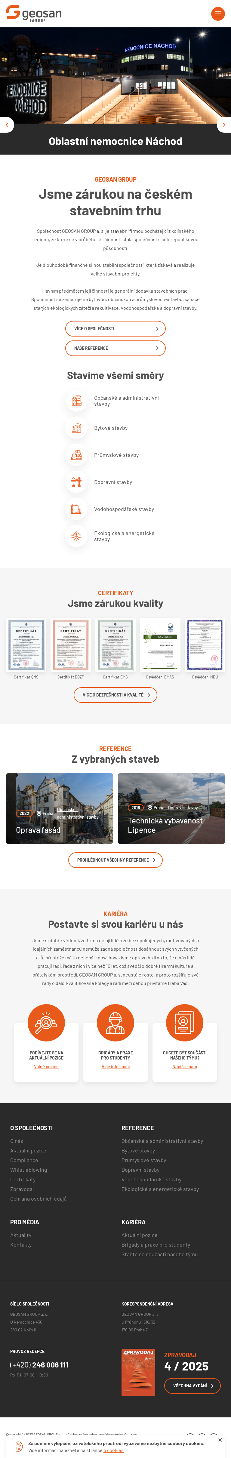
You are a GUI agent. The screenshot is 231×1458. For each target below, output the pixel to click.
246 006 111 (39, 1364)
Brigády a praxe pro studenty (156, 1244)
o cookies (113, 1450)
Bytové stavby (96, 428)
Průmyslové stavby (102, 455)
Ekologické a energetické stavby (110, 536)
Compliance (24, 1160)
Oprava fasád (38, 829)
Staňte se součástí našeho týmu (160, 1254)
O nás (16, 1140)
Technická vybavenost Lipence (165, 825)
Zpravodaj (22, 1189)
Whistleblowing (28, 1169)
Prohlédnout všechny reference (116, 860)
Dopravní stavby (98, 482)
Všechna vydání (193, 1385)
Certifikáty (22, 1179)
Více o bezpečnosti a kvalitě (116, 694)
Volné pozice (46, 1066)
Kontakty (21, 1244)
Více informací (116, 1066)
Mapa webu (114, 1434)
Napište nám (184, 1066)
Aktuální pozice (28, 1150)
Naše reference (116, 348)
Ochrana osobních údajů (38, 1198)
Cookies (130, 1434)
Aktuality (20, 1235)
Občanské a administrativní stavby (112, 400)
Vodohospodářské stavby (109, 509)
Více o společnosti (116, 328)
